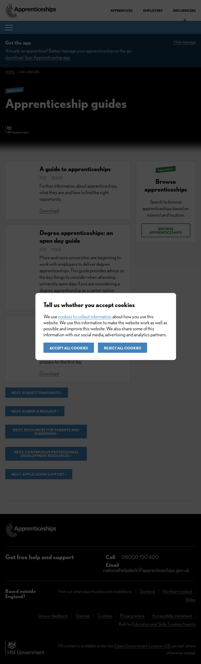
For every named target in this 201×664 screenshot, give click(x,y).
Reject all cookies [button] (122, 348)
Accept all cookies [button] (68, 348)
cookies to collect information (84, 317)
